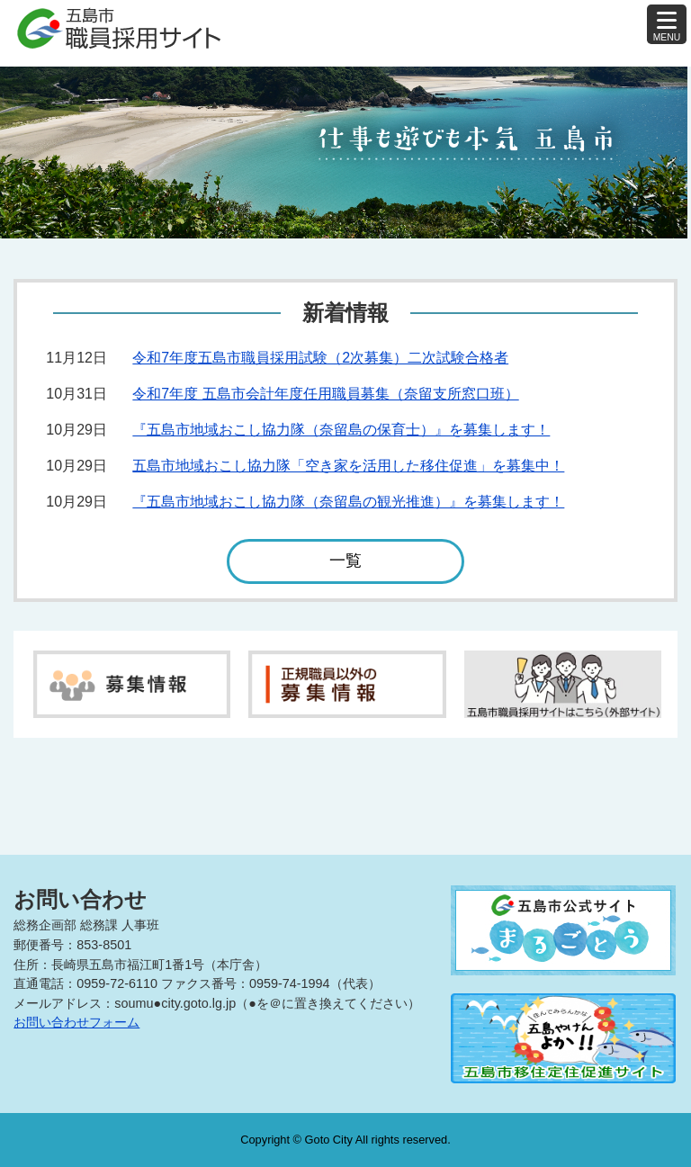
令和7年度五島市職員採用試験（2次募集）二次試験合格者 (320, 357)
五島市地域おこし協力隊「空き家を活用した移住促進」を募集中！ (348, 465)
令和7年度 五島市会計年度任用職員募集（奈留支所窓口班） (325, 393)
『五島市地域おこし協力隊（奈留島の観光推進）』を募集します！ (348, 501)
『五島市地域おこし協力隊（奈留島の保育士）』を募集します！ (341, 429)
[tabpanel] (345, 152)
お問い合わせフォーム (76, 1022)
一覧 (345, 567)
